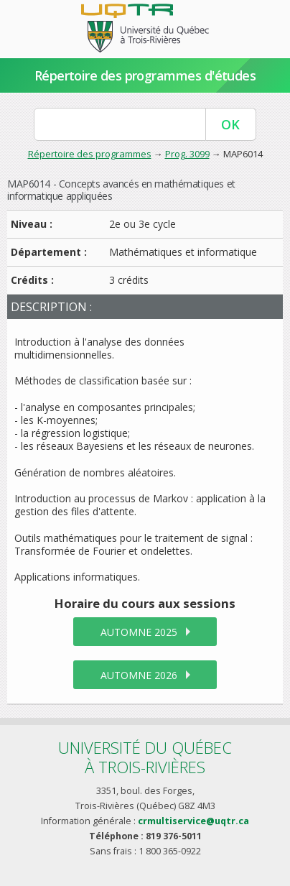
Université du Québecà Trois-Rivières (145, 757)
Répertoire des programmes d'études (145, 75)
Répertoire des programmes (89, 153)
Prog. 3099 (187, 153)
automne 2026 (138, 675)
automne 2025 (138, 632)
